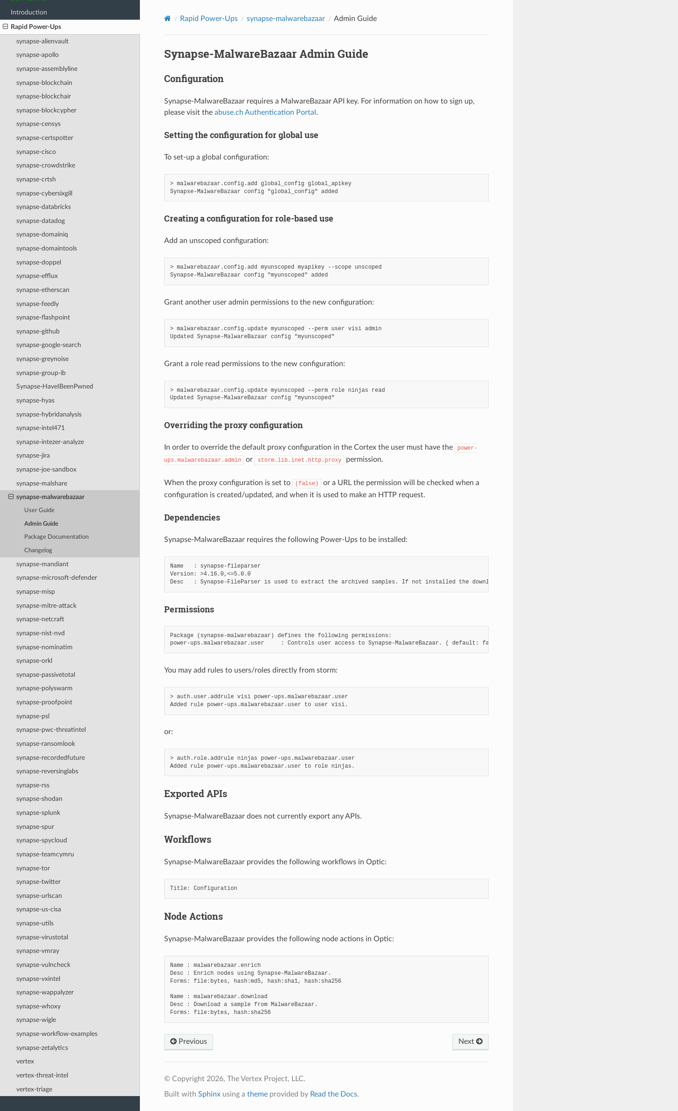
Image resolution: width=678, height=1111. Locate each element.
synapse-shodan (39, 798)
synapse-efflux (37, 275)
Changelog (38, 551)
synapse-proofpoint (44, 702)
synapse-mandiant (42, 564)
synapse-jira (33, 455)
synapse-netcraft (40, 619)
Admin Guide (41, 524)
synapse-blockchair (43, 96)
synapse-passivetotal (45, 674)
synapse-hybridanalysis (49, 414)
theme (257, 1094)
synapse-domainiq (42, 234)
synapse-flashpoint (43, 317)
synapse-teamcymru (45, 854)
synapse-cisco (36, 151)
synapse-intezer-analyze (50, 441)
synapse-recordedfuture (50, 757)
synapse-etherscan (42, 289)
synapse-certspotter (44, 137)
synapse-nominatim (44, 647)
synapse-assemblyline (46, 68)
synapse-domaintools (46, 248)
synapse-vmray (37, 950)
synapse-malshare (41, 483)
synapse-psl (32, 716)
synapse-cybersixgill (44, 193)
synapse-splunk (38, 812)
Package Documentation (56, 537)
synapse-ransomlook (45, 743)
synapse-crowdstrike (45, 165)
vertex (25, 1061)
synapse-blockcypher (46, 110)
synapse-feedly (37, 303)
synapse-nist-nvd (40, 633)
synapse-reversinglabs (47, 771)
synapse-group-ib (41, 372)
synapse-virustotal (42, 937)
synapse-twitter (38, 881)
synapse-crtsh (36, 179)
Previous (188, 1041)
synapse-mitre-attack (46, 605)
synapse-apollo (37, 54)
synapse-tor (33, 868)
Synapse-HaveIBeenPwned (54, 386)
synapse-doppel (38, 262)
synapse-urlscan (39, 895)
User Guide (39, 510)
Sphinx (209, 1094)
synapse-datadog (40, 220)
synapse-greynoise (42, 358)
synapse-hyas (35, 400)
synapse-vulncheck (43, 964)
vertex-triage (34, 1089)
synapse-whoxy (38, 1006)
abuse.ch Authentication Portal (265, 112)
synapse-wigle (36, 1019)
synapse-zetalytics (42, 1047)
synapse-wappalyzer (45, 992)
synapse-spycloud (41, 840)
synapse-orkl (34, 660)
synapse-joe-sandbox (46, 469)
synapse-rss (32, 785)
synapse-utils (35, 923)
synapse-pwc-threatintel (51, 729)
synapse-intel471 (40, 427)
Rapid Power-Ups (32, 27)
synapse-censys (38, 123)
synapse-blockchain (44, 82)
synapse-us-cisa (38, 909)
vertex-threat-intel (42, 1075)
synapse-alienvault (42, 41)
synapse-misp (35, 591)
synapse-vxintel (38, 978)
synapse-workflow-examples (56, 1033)
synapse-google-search (48, 344)
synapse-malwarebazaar (46, 497)
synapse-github (38, 331)
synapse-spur (35, 826)
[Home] (167, 18)
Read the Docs (333, 1094)
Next (470, 1041)
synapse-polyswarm (44, 688)
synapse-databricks (43, 206)
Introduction (29, 12)
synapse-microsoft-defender (56, 577)
